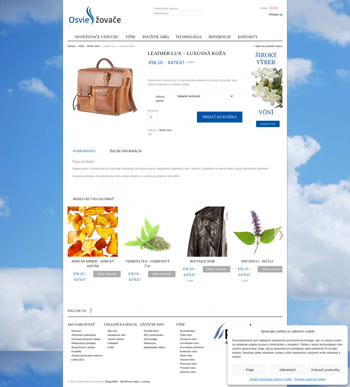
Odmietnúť (288, 370)
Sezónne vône (188, 372)
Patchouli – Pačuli (257, 261)
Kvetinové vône (188, 351)
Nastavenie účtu (117, 335)
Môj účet (112, 330)
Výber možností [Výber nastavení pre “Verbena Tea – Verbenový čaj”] (161, 274)
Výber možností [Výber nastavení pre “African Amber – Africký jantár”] (106, 274)
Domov (72, 46)
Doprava (76, 330)
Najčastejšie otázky (154, 347)
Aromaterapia (187, 330)
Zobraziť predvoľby (325, 370)
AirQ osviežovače (153, 335)
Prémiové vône (188, 363)
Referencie (220, 37)
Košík (111, 347)
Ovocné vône (187, 359)
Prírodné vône (188, 367)
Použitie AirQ (156, 37)
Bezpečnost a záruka (83, 347)
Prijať (250, 370)
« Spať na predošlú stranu (267, 46)
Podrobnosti (84, 151)
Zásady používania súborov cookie (270, 379)
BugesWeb (112, 381)
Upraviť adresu (116, 339)
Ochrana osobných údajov (310, 379)
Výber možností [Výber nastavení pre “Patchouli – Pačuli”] (271, 269)
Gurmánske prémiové (192, 347)
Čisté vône (186, 335)
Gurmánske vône (189, 343)
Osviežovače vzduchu (97, 37)
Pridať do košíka (220, 117)
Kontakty (248, 37)
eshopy (146, 381)
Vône (130, 37)
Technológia (189, 37)
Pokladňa (113, 343)
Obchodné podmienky (84, 335)
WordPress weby (129, 381)
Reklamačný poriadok (84, 343)
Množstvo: (154, 110)
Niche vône (93, 46)
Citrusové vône (188, 339)
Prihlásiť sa (275, 14)
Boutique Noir (202, 261)
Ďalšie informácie (126, 151)
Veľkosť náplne (160, 98)
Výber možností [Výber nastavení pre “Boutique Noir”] (216, 269)
